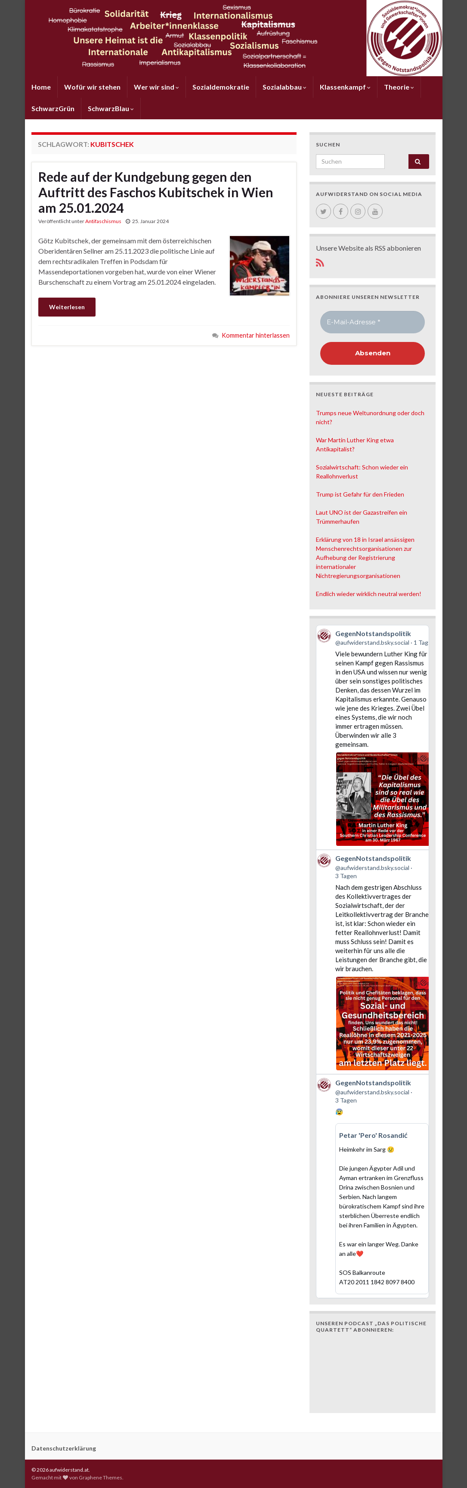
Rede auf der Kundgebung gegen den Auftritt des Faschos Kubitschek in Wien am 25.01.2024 (155, 192)
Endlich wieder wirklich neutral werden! (368, 593)
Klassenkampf (345, 87)
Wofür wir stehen (92, 87)
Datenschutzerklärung (63, 1448)
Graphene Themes (100, 1477)
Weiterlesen (67, 307)
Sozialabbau (284, 87)
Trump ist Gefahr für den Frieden (360, 494)
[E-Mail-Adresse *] (372, 322)
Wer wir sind (156, 87)
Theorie (399, 87)
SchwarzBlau (111, 108)
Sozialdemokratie (220, 87)
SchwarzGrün (52, 108)
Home (41, 87)
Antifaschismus (103, 221)
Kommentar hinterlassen (256, 335)
